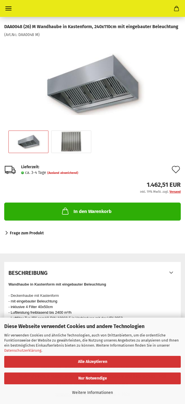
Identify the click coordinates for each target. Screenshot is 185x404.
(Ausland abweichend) (62, 173)
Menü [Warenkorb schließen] (8, 8)
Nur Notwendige (92, 378)
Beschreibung (28, 273)
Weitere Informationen (92, 392)
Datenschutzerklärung (22, 350)
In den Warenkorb (86, 211)
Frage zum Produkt (27, 233)
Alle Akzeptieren (92, 361)
